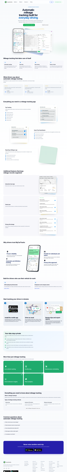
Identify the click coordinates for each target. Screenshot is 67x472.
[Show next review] (63, 82)
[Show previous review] (60, 82)
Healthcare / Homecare (52, 467)
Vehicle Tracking (35, 464)
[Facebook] (4, 468)
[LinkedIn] (6, 468)
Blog (41, 467)
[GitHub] (9, 468)
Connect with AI (43, 470)
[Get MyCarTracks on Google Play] (13, 310)
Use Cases (42, 464)
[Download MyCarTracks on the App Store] (13, 307)
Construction (50, 464)
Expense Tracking (35, 467)
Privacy (58, 464)
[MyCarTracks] (8, 2)
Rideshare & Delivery (52, 470)
